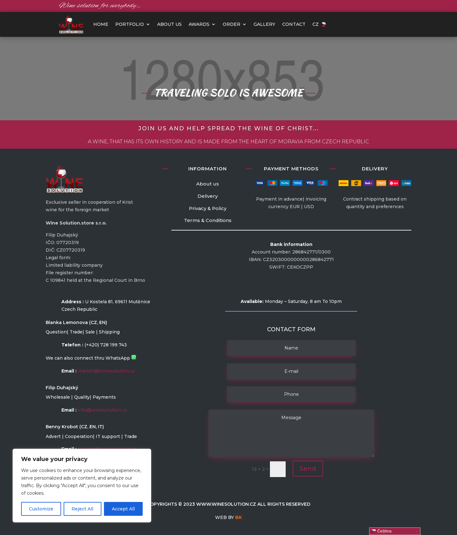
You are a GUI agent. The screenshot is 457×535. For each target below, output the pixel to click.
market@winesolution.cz (106, 371)
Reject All (82, 509)
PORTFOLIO (129, 24)
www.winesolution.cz (226, 504)
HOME (100, 24)
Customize (41, 509)
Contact (294, 24)
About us (169, 24)
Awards (199, 24)
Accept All (123, 509)
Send (308, 468)
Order (231, 24)
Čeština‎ (381, 531)
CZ (319, 24)
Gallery (264, 24)
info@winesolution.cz (102, 410)
